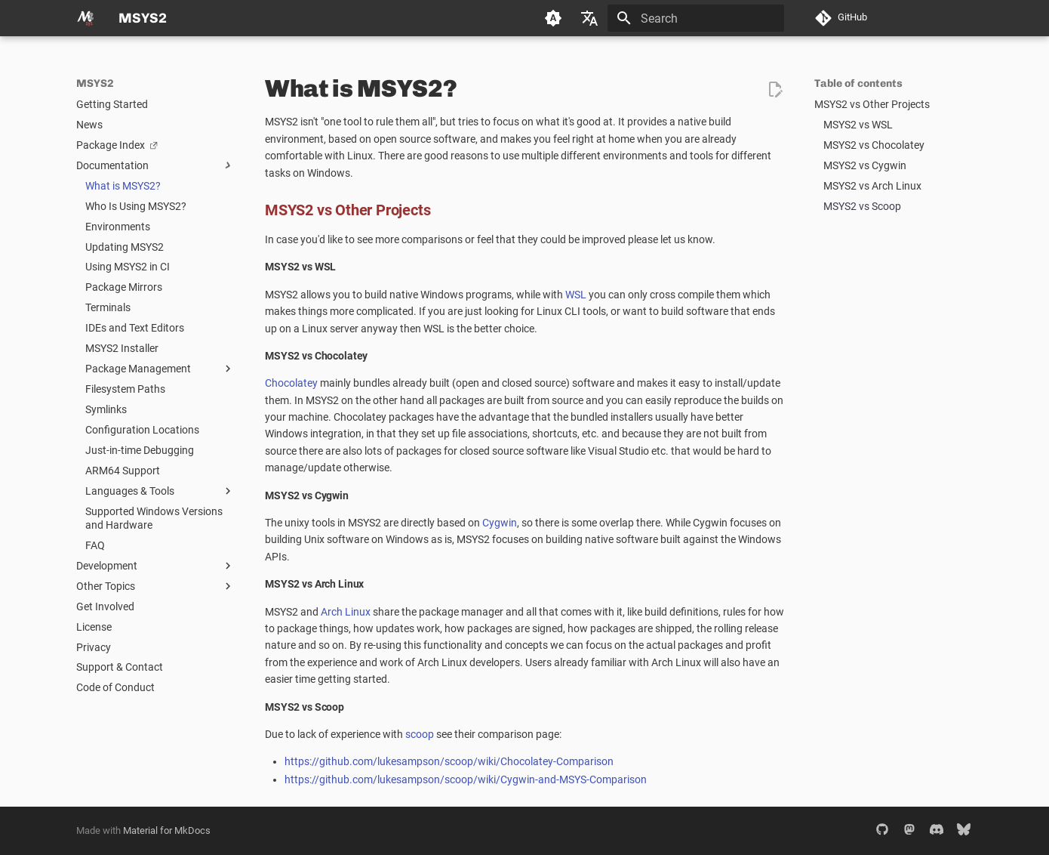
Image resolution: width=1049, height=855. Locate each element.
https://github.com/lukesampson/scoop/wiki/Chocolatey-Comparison (449, 761)
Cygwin (499, 523)
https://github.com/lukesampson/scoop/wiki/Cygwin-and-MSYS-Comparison (466, 779)
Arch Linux (346, 612)
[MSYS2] (85, 18)
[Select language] (589, 18)
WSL (575, 295)
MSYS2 (95, 83)
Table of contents (858, 83)
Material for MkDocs (167, 830)
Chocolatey (291, 383)
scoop (419, 734)
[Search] (696, 18)
